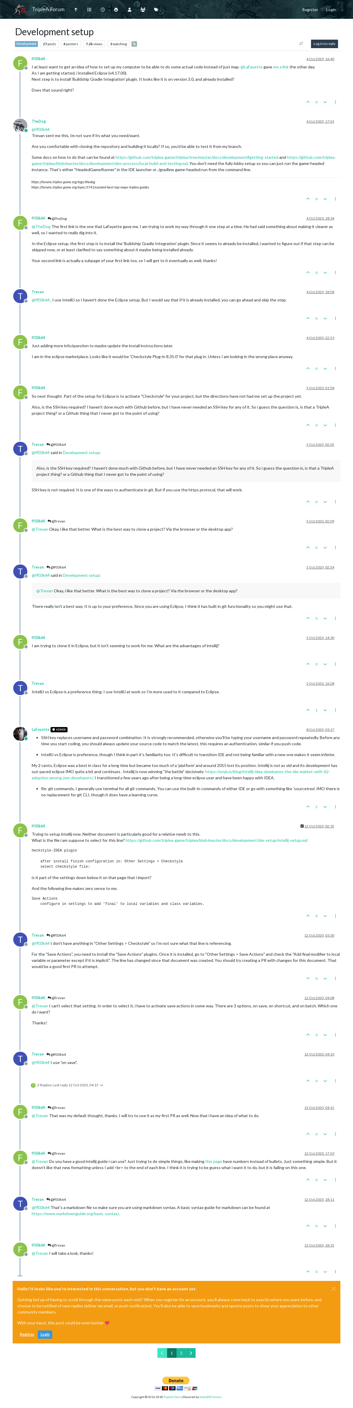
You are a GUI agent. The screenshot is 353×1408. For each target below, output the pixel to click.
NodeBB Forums (210, 1397)
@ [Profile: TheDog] (41, 226)
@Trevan (56, 521)
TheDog (39, 121)
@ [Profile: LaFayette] (252, 66)
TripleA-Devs (172, 1397)
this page (213, 1161)
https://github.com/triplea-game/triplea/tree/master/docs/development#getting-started (197, 157)
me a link (281, 66)
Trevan (38, 292)
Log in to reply (324, 43)
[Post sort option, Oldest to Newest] (301, 44)
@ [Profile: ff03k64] (41, 129)
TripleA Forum (48, 9)
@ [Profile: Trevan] (40, 529)
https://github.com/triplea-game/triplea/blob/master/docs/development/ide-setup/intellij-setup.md (216, 840)
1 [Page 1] (172, 1352)
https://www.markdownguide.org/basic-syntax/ (75, 1213)
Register (27, 1334)
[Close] (333, 1289)
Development (26, 43)
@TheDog (57, 218)
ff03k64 (38, 59)
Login (45, 1334)
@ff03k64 (56, 444)
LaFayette (40, 729)
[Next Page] (191, 1353)
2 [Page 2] (181, 1352)
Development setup (81, 452)
